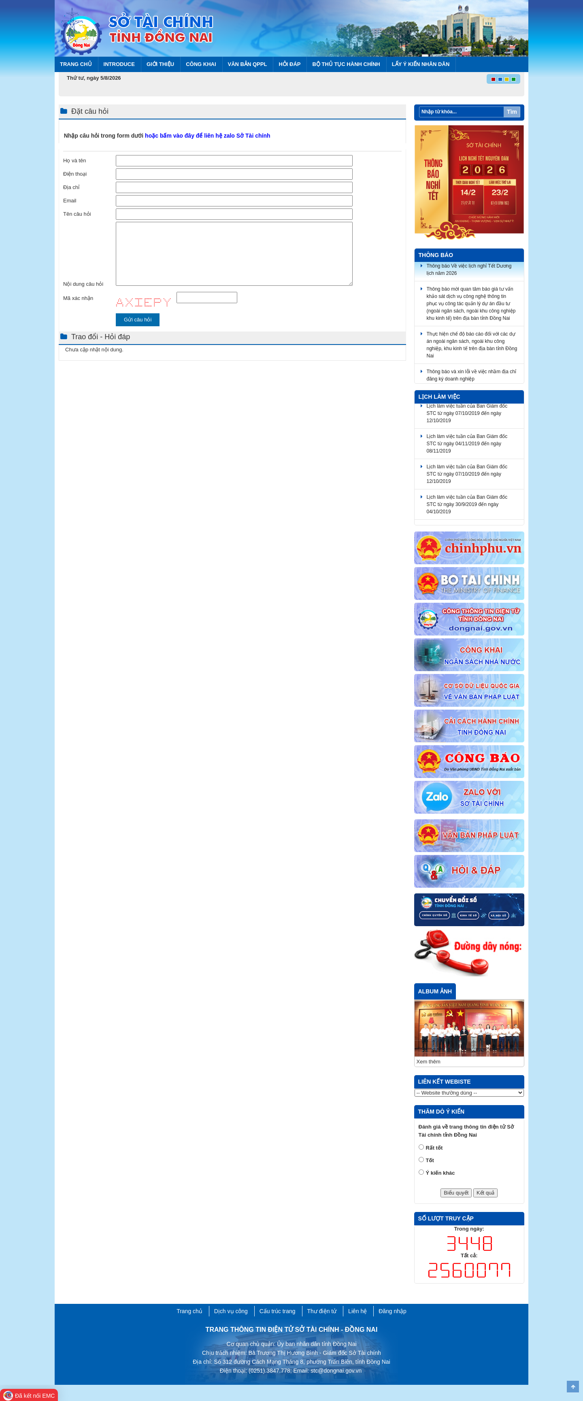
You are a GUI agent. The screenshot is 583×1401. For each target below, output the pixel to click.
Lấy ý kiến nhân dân (421, 64)
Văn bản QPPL (247, 64)
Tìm (512, 111)
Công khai (201, 64)
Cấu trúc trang (278, 1311)
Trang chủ (76, 64)
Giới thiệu (160, 64)
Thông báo (436, 255)
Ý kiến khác (440, 1173)
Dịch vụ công (231, 1311)
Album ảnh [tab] (435, 991)
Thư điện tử (322, 1311)
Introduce (119, 64)
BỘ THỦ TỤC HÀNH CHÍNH (346, 64)
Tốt (430, 1160)
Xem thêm (428, 1062)
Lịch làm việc (439, 396)
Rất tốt (434, 1148)
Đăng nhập (392, 1311)
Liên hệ (357, 1311)
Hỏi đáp (289, 64)
